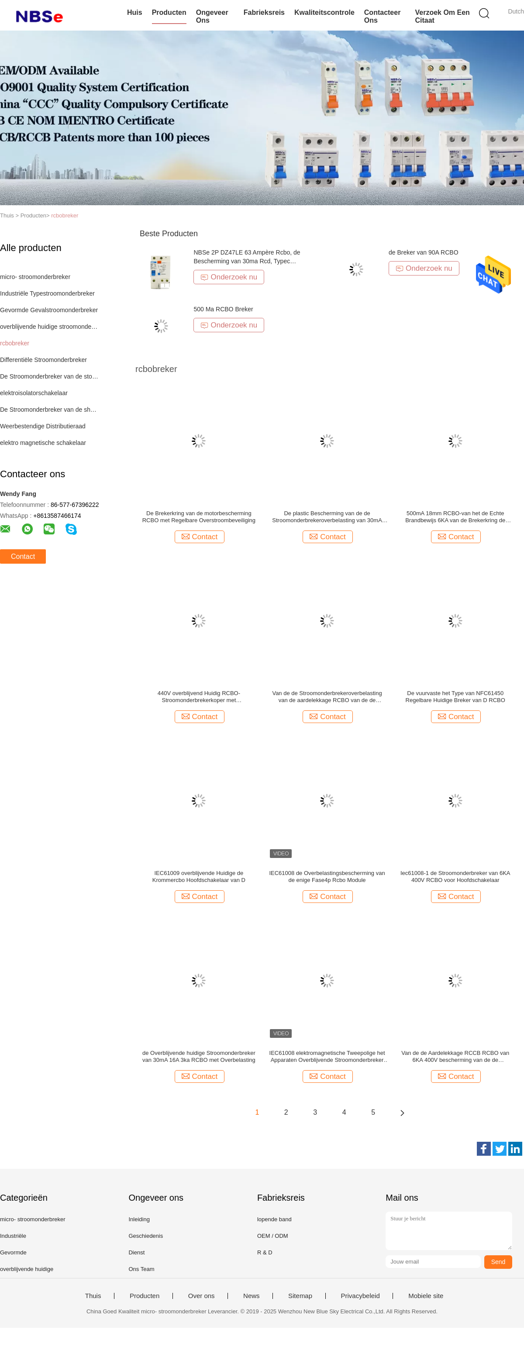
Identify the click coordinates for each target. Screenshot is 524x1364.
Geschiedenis (145, 1236)
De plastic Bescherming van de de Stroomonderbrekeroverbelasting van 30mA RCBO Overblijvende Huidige (327, 517)
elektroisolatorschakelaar (34, 392)
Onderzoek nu (228, 277)
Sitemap (300, 1296)
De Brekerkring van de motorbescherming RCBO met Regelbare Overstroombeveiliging (198, 517)
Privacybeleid (360, 1296)
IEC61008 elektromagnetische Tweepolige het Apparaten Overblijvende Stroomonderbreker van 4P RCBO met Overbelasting (327, 1057)
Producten (169, 12)
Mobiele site (425, 1296)
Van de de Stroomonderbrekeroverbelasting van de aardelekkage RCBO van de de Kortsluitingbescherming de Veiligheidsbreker (326, 697)
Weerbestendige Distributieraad (43, 426)
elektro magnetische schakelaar (43, 442)
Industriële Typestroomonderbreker (47, 293)
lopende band (274, 1219)
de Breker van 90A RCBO (423, 252)
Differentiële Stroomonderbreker (43, 359)
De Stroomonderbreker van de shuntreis (49, 409)
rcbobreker (64, 215)
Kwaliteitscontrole (324, 12)
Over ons (201, 1296)
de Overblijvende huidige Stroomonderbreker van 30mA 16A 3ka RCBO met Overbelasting (198, 1056)
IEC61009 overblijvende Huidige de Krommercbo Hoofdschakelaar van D (198, 876)
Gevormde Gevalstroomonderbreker (49, 310)
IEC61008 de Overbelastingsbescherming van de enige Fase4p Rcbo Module (327, 876)
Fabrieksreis (264, 12)
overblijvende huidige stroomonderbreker (49, 326)
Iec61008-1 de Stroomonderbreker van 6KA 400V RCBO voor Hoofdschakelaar (455, 876)
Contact (23, 556)
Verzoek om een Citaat (442, 16)
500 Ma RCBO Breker (223, 309)
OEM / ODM (272, 1236)
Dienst (136, 1252)
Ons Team (141, 1269)
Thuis (93, 1296)
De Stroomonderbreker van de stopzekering (49, 376)
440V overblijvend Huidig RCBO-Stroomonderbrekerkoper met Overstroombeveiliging (199, 697)
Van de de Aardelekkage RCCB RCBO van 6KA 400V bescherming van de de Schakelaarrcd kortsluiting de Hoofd (455, 1057)
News (251, 1296)
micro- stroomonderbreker (35, 276)
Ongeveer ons (212, 16)
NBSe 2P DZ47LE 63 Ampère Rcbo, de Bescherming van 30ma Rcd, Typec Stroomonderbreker (246, 261)
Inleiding (138, 1219)
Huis (134, 12)
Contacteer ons (382, 16)
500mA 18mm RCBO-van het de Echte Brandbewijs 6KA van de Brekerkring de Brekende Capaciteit (455, 517)
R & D (264, 1252)
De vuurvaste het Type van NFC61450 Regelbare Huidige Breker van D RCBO (455, 696)
